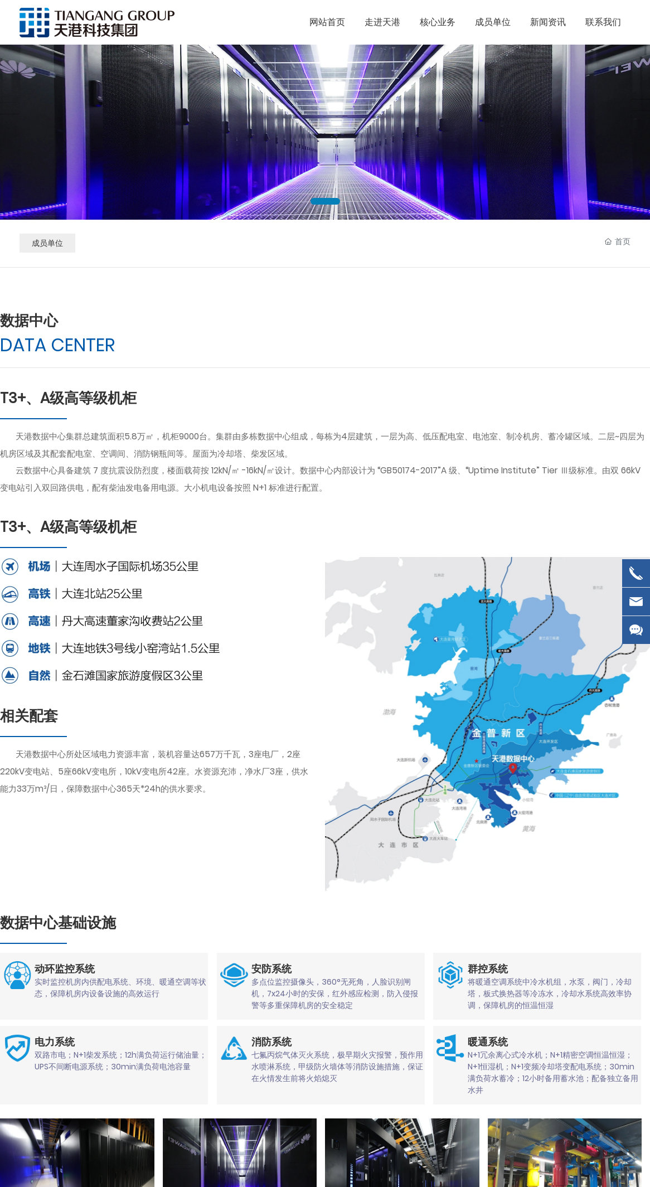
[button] (325, 201)
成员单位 (47, 243)
